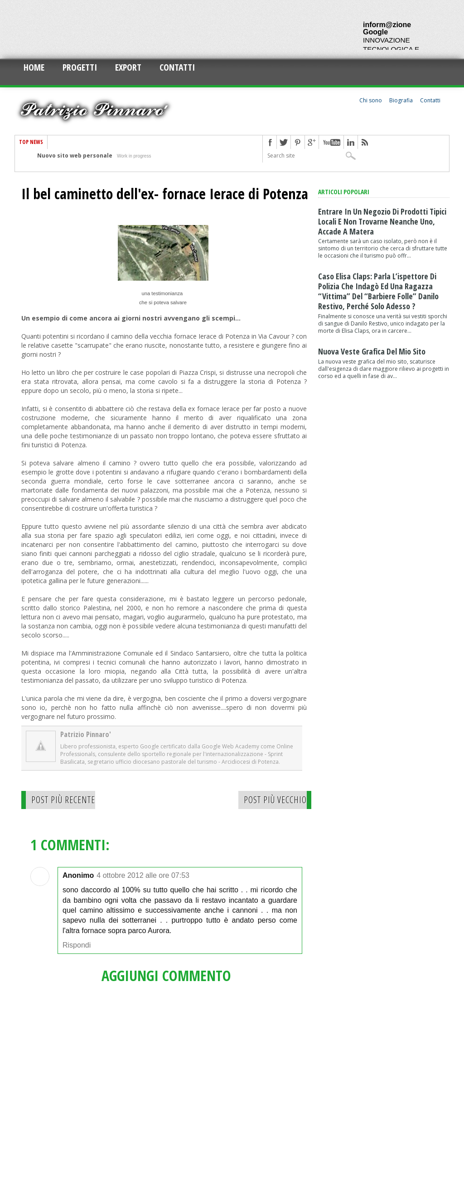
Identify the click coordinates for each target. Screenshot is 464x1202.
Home (34, 67)
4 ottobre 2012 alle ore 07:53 (143, 875)
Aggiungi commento (166, 975)
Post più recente (63, 800)
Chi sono (370, 100)
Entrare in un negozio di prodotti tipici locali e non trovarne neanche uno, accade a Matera (382, 221)
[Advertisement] (179, 29)
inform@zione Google (387, 28)
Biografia (401, 100)
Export (128, 67)
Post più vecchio (275, 800)
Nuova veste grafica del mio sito (371, 351)
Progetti (80, 67)
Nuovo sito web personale (74, 155)
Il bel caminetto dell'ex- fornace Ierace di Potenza (164, 194)
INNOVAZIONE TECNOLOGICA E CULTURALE (391, 49)
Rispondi (77, 945)
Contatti (177, 67)
